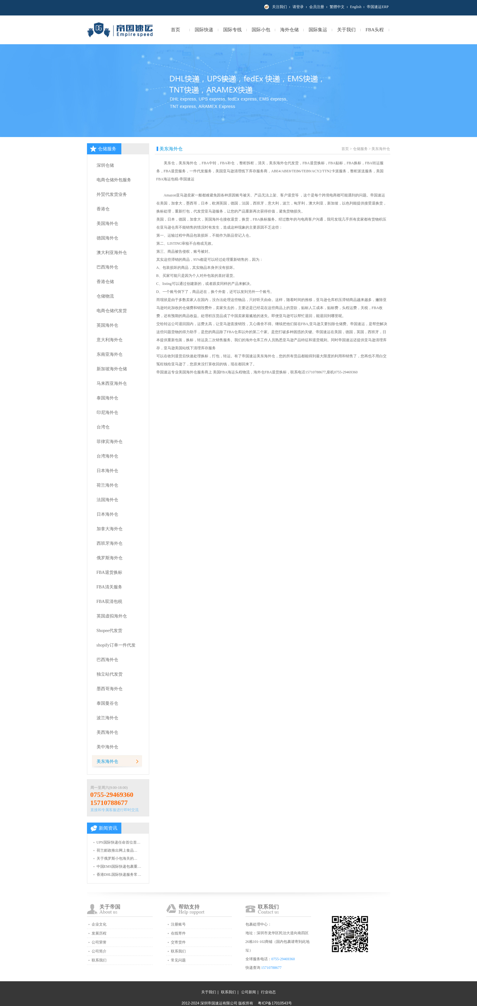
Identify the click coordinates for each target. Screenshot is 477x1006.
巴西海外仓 (107, 267)
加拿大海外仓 (110, 529)
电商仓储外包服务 (114, 180)
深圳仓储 (105, 165)
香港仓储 (105, 281)
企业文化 (99, 924)
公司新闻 (248, 992)
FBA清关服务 (109, 587)
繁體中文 (337, 7)
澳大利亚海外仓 (112, 252)
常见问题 (178, 960)
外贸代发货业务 (112, 194)
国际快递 (204, 29)
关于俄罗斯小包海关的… (117, 858)
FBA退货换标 (109, 572)
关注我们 (279, 7)
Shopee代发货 (109, 630)
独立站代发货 (110, 674)
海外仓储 (289, 29)
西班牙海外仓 (110, 543)
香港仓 (103, 209)
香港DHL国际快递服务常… (119, 874)
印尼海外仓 (107, 412)
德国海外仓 (107, 238)
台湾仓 (103, 427)
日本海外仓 (107, 470)
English (356, 7)
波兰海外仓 (107, 718)
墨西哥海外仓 (110, 688)
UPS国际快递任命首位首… (119, 842)
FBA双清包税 (109, 601)
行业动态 (268, 992)
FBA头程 (375, 29)
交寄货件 (178, 942)
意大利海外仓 (110, 339)
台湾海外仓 (107, 456)
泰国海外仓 (107, 398)
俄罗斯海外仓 (110, 558)
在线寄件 (178, 933)
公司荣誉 (99, 942)
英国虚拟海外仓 (112, 616)
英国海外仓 (107, 325)
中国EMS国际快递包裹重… (119, 866)
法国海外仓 (107, 499)
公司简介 (99, 951)
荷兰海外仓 (107, 485)
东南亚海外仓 (110, 354)
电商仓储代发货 (112, 310)
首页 (175, 29)
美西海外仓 (107, 732)
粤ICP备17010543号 (275, 1003)
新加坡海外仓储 (112, 369)
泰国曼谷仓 (107, 703)
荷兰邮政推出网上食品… (117, 850)
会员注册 (316, 7)
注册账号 (178, 924)
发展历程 (99, 933)
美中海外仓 (107, 747)
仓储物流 (105, 296)
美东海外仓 (107, 761)
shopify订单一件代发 (116, 645)
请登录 (298, 7)
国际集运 (318, 29)
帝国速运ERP (377, 7)
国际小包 (261, 29)
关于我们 (346, 29)
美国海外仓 (107, 223)
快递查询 (252, 967)
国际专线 (232, 29)
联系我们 (99, 960)
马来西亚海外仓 (112, 383)
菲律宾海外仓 (110, 441)
